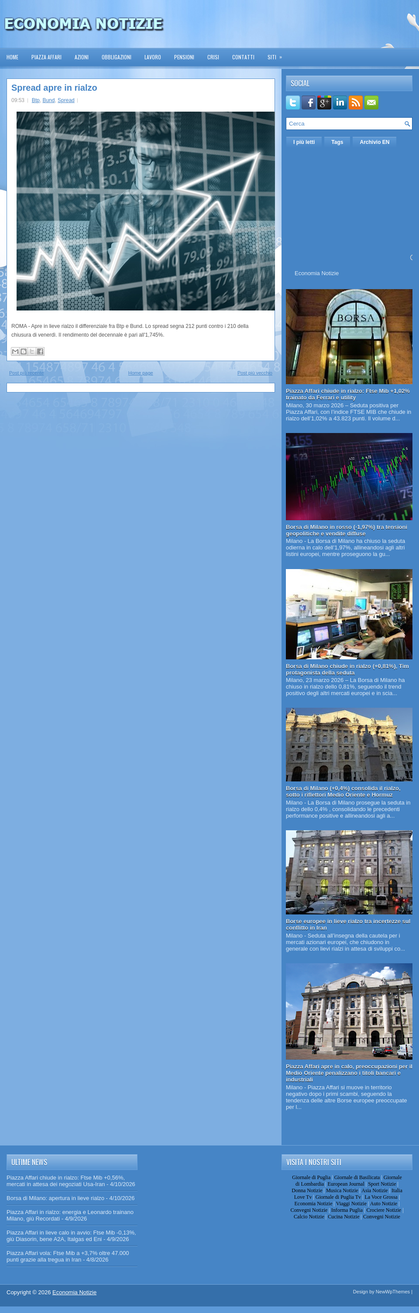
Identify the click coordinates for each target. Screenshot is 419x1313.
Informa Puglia (347, 1210)
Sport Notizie (382, 1184)
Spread (66, 100)
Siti (278, 54)
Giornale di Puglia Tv (338, 1197)
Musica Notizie (342, 1190)
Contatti (243, 57)
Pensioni (184, 57)
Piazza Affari (46, 57)
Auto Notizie (383, 1203)
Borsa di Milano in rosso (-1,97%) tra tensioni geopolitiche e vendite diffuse (346, 530)
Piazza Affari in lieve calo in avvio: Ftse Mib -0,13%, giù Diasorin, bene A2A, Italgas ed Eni (71, 1235)
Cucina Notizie (343, 1217)
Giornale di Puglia (311, 1177)
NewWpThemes (393, 1291)
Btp (36, 100)
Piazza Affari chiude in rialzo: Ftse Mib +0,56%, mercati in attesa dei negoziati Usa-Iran (66, 1180)
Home (12, 57)
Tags (337, 142)
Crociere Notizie (384, 1210)
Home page (140, 372)
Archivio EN (374, 142)
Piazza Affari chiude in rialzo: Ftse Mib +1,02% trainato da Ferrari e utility (348, 394)
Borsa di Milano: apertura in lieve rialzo (55, 1198)
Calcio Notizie (309, 1217)
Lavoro (152, 57)
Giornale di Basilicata (357, 1177)
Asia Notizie (374, 1190)
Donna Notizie (307, 1190)
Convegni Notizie (308, 1210)
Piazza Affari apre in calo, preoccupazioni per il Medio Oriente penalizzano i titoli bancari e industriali (349, 1073)
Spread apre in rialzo (54, 87)
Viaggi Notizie (351, 1203)
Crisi (213, 57)
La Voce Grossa (381, 1197)
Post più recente (26, 372)
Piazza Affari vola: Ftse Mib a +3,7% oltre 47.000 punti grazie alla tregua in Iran (68, 1256)
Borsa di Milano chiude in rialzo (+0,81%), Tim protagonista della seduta (347, 669)
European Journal (345, 1184)
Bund (48, 100)
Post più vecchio (254, 372)
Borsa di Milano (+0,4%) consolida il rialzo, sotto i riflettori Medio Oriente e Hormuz (343, 791)
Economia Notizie (317, 273)
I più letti (304, 142)
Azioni (82, 57)
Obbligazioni (116, 57)
